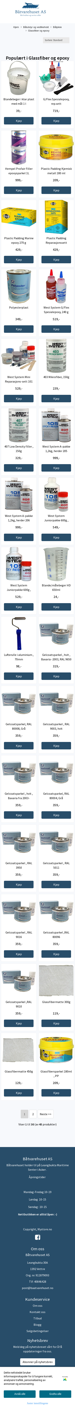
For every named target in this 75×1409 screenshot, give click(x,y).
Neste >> (45, 1114)
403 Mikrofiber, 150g (56, 377)
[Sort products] (56, 40)
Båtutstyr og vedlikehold (35, 27)
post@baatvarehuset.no (37, 1288)
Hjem (16, 27)
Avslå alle (19, 1393)
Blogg (37, 1324)
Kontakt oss (37, 1312)
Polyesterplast (18, 307)
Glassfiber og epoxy (37, 30)
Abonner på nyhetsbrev (38, 1362)
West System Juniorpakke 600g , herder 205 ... (56, 520)
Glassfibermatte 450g (19, 1071)
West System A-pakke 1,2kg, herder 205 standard (56, 451)
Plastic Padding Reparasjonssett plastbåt (56, 242)
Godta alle (55, 1393)
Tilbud (37, 1318)
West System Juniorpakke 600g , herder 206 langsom (19, 589)
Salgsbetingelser (38, 1331)
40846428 (40, 1281)
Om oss (37, 1305)
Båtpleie (56, 27)
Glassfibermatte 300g (56, 1002)
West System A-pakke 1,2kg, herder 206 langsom (19, 520)
